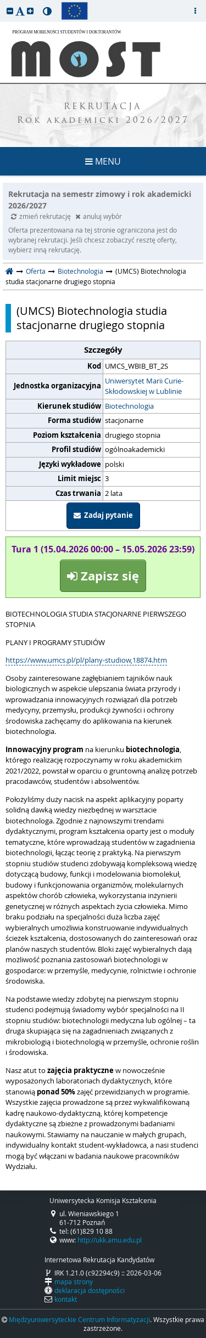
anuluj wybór (98, 216)
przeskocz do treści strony (2, 2)
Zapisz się (103, 575)
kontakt (65, 1299)
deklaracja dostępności (89, 1290)
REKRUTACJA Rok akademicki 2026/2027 (103, 114)
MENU (103, 161)
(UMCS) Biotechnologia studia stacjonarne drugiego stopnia (91, 318)
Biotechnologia (80, 271)
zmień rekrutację (42, 216)
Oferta (36, 271)
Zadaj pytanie (103, 515)
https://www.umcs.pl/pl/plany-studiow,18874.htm (86, 660)
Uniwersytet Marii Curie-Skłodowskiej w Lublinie (144, 386)
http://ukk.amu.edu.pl (109, 1239)
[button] (10, 10)
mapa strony (73, 1281)
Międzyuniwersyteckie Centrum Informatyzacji (79, 1319)
